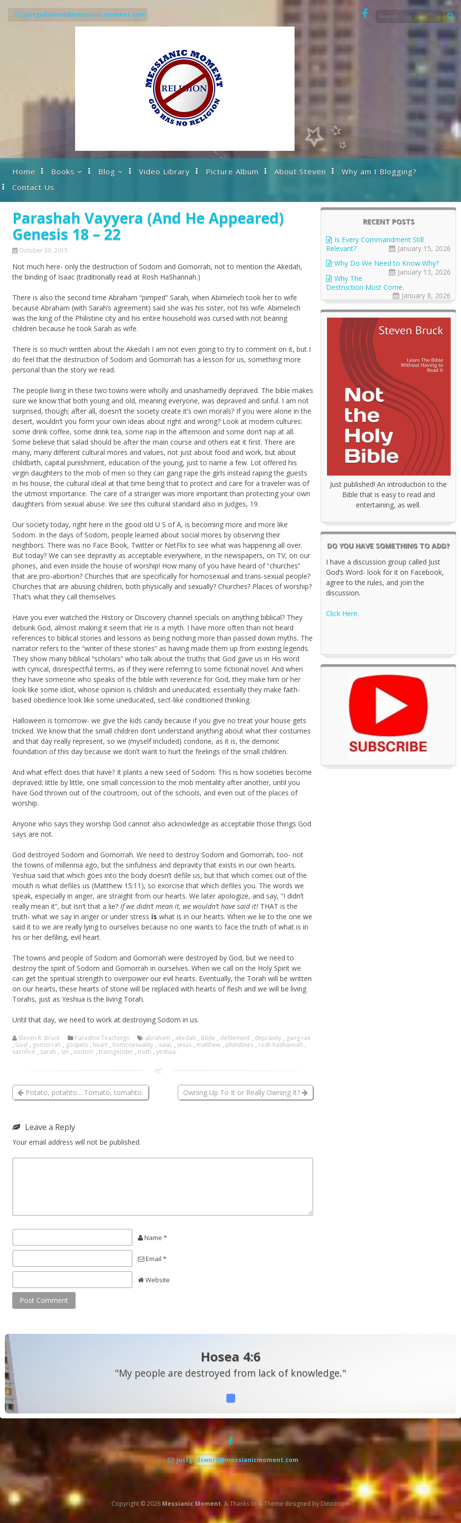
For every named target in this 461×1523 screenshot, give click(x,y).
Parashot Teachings (102, 1038)
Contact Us (33, 187)
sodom (84, 1051)
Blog (106, 171)
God (21, 1045)
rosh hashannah (280, 1045)
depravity (268, 1038)
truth (144, 1051)
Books (63, 171)
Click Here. (342, 613)
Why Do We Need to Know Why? (386, 263)
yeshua (166, 1051)
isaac (165, 1045)
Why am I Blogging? (379, 171)
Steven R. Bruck (39, 1038)
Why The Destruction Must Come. (365, 283)
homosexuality (132, 1045)
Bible (208, 1038)
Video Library (164, 171)
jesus (184, 1045)
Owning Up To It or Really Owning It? (245, 1092)
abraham (157, 1038)
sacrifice (23, 1051)
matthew (208, 1045)
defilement (235, 1038)
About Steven (300, 171)
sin (65, 1051)
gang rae (298, 1038)
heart (100, 1045)
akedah (185, 1038)
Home (23, 171)
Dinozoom (335, 1503)
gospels (77, 1045)
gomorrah (46, 1045)
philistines (239, 1045)
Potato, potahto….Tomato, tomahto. (80, 1092)
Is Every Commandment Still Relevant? (375, 244)
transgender (116, 1051)
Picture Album (232, 171)
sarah (48, 1051)
